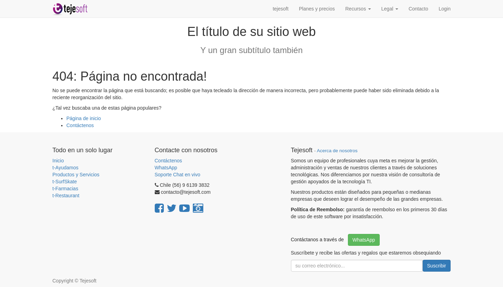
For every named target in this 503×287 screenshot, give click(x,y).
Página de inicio (83, 118)
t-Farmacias (65, 188)
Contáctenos (80, 125)
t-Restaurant (65, 195)
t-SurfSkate (64, 181)
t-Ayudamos (65, 167)
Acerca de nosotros (337, 150)
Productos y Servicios (76, 174)
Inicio (58, 160)
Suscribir (436, 265)
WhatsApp (166, 167)
